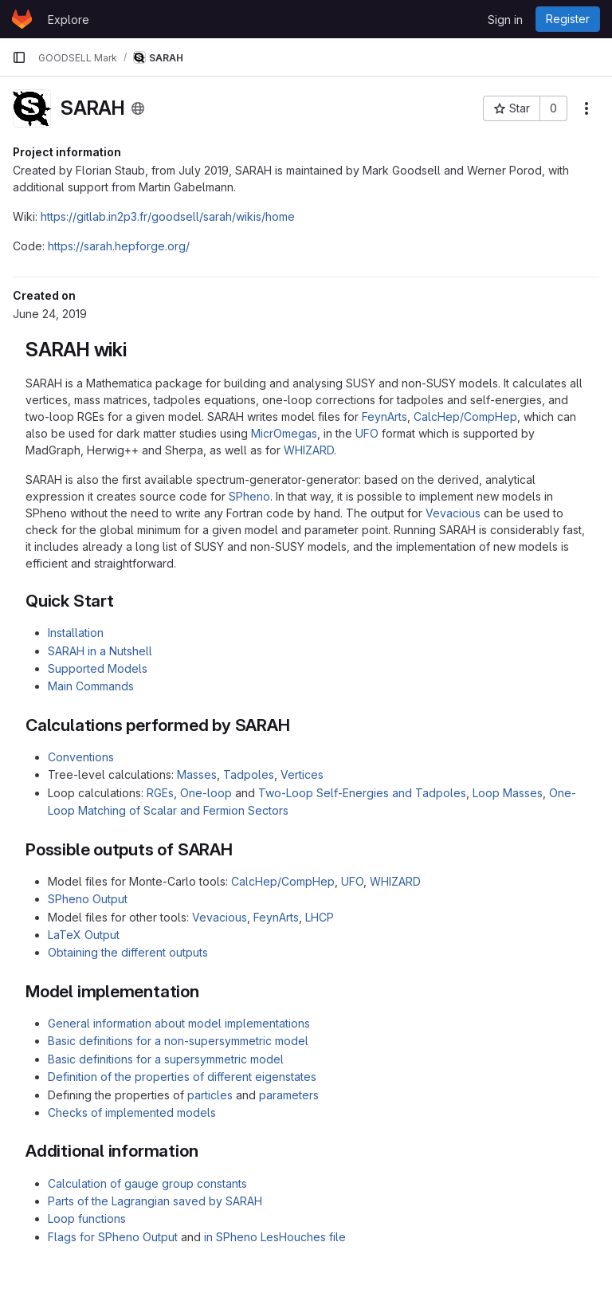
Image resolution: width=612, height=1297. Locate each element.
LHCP (319, 917)
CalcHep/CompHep (465, 416)
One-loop (206, 793)
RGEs (160, 793)
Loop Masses (508, 793)
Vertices (302, 774)
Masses (197, 774)
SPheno (249, 496)
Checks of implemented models (132, 1112)
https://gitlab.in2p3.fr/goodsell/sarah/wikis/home (168, 216)
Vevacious (453, 513)
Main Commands (91, 686)
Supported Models (97, 668)
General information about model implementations (179, 1023)
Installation (76, 632)
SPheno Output (88, 899)
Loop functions (87, 1218)
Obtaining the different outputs (128, 952)
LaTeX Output (84, 934)
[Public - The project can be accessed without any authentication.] (137, 108)
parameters (289, 1095)
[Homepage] (22, 19)
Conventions (81, 757)
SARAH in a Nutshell (100, 651)
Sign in (505, 19)
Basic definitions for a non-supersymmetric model (178, 1040)
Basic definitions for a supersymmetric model (166, 1059)
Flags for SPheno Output (113, 1237)
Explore (68, 19)
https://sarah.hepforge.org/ (119, 246)
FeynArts (384, 416)
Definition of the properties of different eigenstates (182, 1076)
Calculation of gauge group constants (147, 1183)
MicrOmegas (284, 433)
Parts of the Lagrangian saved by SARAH (155, 1201)
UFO (367, 433)
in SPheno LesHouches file (275, 1237)
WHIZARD (309, 450)
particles (210, 1095)
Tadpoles (248, 774)
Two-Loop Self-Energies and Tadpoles (362, 793)
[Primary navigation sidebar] (19, 57)
